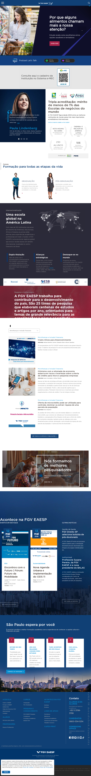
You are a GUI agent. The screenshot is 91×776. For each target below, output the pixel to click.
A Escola (7, 699)
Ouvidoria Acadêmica (50, 718)
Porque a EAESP (7, 704)
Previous (5, 282)
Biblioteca (47, 716)
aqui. (70, 732)
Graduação (28, 181)
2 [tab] (21, 139)
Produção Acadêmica (29, 718)
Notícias (46, 705)
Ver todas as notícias (71, 601)
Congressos (26, 716)
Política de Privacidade (45, 759)
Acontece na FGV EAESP (52, 701)
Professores (9, 724)
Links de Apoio (51, 711)
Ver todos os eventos (9, 604)
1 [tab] (18, 139)
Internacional (6, 711)
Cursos (26, 699)
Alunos (6, 717)
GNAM (51, 268)
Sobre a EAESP (7, 702)
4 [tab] (26, 139)
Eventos (46, 707)
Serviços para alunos (8, 720)
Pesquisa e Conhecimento (30, 710)
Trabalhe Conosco (49, 722)
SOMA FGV (6, 707)
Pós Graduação (27, 704)
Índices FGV (26, 720)
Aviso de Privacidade (46, 767)
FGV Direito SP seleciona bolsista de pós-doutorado (73, 534)
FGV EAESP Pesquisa (29, 714)
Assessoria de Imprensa (50, 720)
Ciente (6, 772)
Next (85, 282)
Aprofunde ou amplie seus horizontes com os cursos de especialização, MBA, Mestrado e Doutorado (64, 187)
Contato (5, 713)
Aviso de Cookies (28, 767)
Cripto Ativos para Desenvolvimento (54, 340)
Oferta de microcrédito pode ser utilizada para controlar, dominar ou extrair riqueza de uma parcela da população (59, 405)
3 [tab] (24, 139)
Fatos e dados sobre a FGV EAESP (58, 122)
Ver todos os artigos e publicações (44, 436)
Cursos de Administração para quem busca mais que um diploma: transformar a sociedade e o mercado (30, 187)
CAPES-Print (50, 726)
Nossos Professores (8, 727)
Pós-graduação (64, 181)
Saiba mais (54, 43)
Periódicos (47, 714)
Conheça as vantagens (16, 671)
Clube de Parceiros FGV (9, 709)
